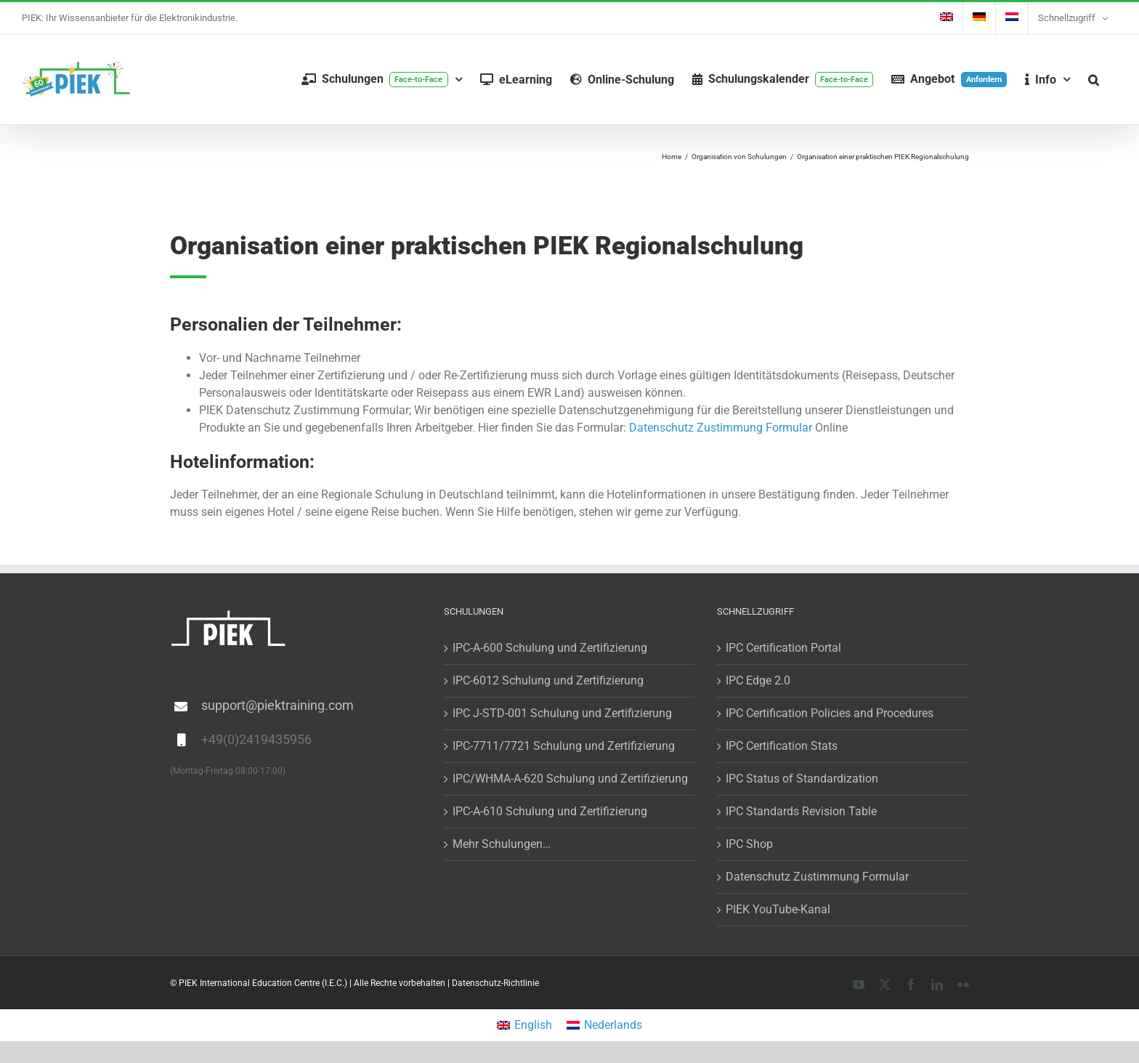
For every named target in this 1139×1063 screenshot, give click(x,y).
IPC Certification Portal (783, 648)
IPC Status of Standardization (802, 778)
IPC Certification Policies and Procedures (829, 713)
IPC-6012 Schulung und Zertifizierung (548, 680)
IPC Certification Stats (782, 746)
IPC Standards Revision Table (801, 811)
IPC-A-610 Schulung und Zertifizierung (550, 811)
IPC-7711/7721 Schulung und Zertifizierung (564, 746)
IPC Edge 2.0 (758, 680)
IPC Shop (749, 844)
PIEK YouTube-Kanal (778, 909)
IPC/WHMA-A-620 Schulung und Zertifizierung (570, 778)
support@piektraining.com (277, 705)
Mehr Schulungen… (502, 844)
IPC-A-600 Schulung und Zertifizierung (550, 648)
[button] (1093, 79)
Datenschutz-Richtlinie (495, 983)
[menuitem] (946, 18)
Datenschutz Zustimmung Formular (720, 428)
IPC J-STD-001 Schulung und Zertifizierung (562, 713)
